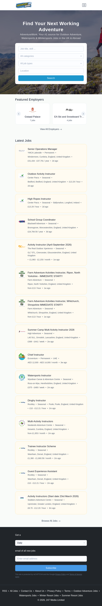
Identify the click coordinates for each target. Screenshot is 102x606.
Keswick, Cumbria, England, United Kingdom (47, 429)
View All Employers (51, 129)
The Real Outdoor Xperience (40, 248)
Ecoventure (33, 358)
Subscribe (51, 568)
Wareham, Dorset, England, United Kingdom (47, 454)
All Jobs (14, 591)
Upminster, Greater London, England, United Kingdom (51, 504)
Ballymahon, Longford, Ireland (66, 202)
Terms (67, 591)
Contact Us (26, 591)
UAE (55, 358)
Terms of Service (76, 574)
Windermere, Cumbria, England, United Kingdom (49, 157)
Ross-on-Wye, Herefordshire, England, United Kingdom (52, 383)
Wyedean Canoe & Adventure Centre (44, 379)
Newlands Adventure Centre (40, 425)
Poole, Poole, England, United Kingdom (66, 404)
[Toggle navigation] (84, 5)
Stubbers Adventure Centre (39, 500)
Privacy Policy (60, 574)
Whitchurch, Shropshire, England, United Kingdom (50, 313)
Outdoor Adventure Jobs (85, 591)
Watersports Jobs (28, 595)
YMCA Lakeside (35, 153)
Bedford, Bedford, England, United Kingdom (47, 182)
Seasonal (46, 178)
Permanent (49, 153)
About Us (39, 591)
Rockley (31, 404)
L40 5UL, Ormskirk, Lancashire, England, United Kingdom (53, 337)
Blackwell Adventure (36, 223)
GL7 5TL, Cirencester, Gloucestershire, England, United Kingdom (52, 254)
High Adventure (34, 333)
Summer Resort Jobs (72, 595)
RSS (4, 591)
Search (51, 78)
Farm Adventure (35, 280)
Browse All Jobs (51, 521)
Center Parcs (33, 178)
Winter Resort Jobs (49, 595)
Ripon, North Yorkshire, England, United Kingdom (49, 284)
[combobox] (51, 56)
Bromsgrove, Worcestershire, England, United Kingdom (52, 227)
